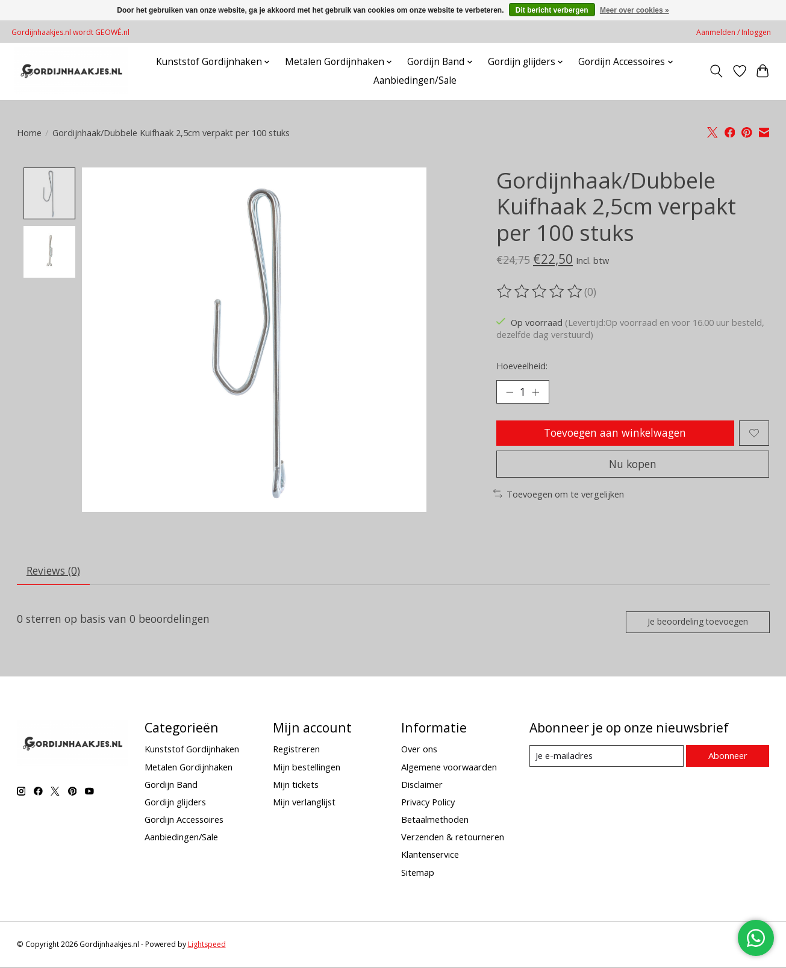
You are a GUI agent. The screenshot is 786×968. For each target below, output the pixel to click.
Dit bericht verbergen (552, 10)
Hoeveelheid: (521, 366)
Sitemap (417, 873)
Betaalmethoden (435, 820)
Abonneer (727, 757)
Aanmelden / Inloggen (733, 32)
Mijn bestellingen (306, 767)
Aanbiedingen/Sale (415, 80)
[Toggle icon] (716, 71)
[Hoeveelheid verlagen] (509, 392)
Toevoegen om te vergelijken (558, 495)
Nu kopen (633, 464)
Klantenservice (430, 855)
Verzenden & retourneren (452, 838)
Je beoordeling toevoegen (696, 622)
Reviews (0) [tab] (53, 571)
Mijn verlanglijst (304, 803)
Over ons (419, 750)
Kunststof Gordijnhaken (192, 750)
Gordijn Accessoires (184, 820)
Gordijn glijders (175, 803)
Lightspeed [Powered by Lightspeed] (207, 945)
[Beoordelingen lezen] (540, 291)
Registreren (296, 750)
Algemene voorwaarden (449, 767)
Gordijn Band (171, 785)
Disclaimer (422, 785)
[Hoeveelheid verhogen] (536, 392)
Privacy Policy (428, 803)
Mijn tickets (296, 785)
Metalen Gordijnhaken (188, 767)
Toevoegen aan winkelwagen (615, 433)
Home (29, 132)
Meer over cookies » (634, 10)
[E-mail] (606, 757)
